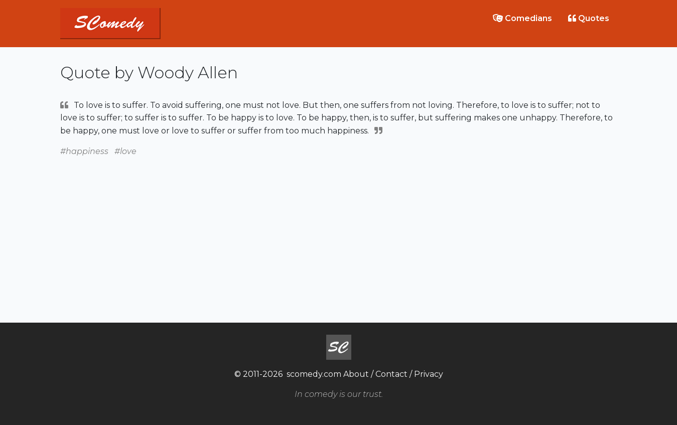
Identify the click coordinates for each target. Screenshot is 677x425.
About (356, 374)
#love (125, 151)
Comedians (522, 18)
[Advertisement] (338, 228)
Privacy (428, 374)
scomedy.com (314, 374)
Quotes (588, 18)
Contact (391, 374)
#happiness (84, 151)
